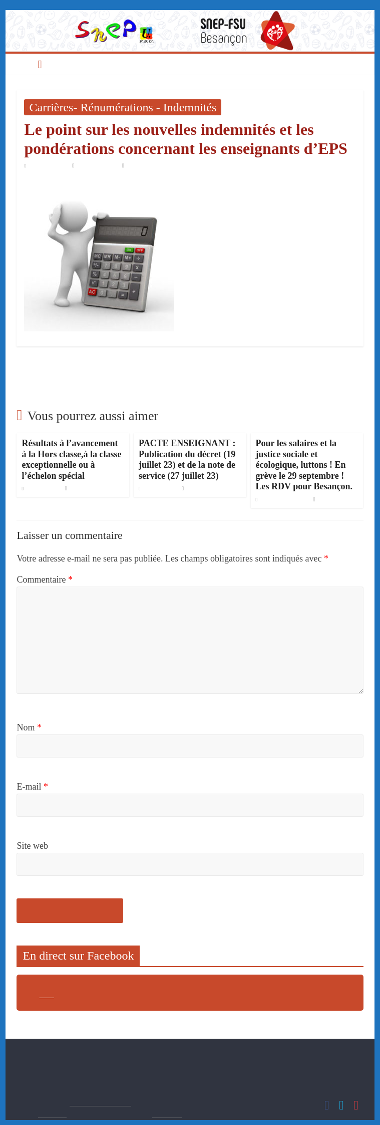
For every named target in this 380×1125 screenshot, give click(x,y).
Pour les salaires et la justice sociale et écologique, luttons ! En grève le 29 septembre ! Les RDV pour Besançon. (304, 464)
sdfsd (46, 995)
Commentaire (44, 580)
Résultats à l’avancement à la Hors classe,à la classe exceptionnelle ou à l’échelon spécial (71, 459)
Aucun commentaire (149, 165)
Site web (32, 846)
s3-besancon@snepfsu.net (91, 1066)
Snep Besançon (98, 165)
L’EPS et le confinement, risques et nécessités (105, 368)
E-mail (32, 787)
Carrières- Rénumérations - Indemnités (122, 107)
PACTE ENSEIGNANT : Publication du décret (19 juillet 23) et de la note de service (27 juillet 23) (187, 459)
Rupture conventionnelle (313, 368)
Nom (29, 727)
